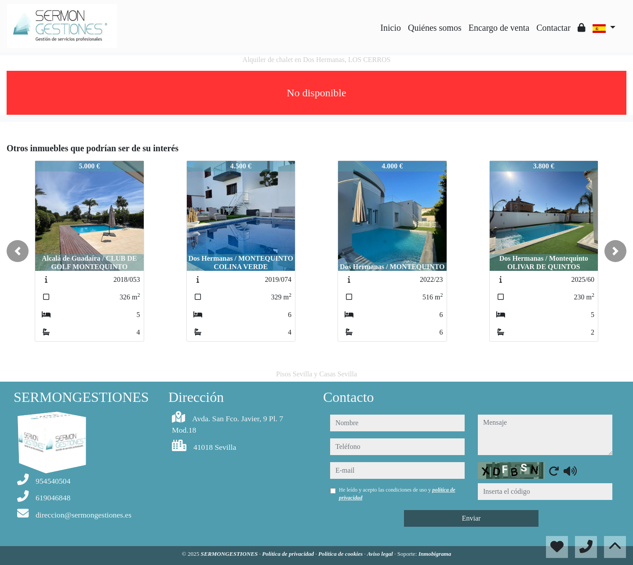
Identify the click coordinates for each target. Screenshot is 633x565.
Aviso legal (380, 553)
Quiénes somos (435, 28)
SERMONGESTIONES (230, 553)
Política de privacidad (288, 553)
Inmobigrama (434, 553)
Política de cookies (341, 553)
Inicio (390, 28)
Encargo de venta (499, 28)
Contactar (553, 28)
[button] (18, 251)
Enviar (471, 518)
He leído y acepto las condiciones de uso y (397, 494)
